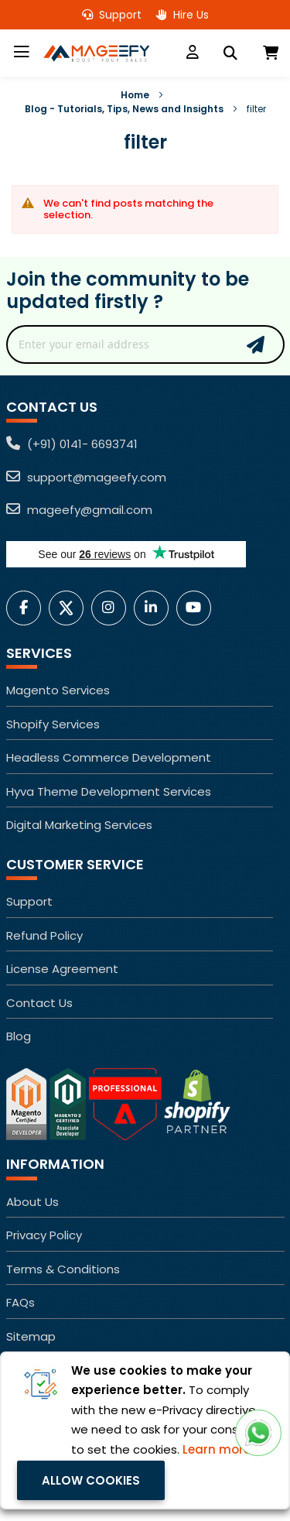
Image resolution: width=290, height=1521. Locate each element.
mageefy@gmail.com (79, 510)
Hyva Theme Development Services (108, 791)
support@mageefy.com (86, 477)
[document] (145, 1431)
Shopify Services (53, 724)
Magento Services (58, 690)
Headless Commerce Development (108, 757)
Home (135, 94)
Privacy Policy (44, 1235)
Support (112, 14)
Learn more (217, 1449)
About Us (32, 1202)
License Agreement (62, 969)
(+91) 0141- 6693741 (72, 444)
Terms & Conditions (63, 1269)
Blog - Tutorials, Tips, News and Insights (124, 108)
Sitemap (31, 1336)
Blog (18, 1036)
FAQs (20, 1302)
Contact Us (39, 1003)
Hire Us (182, 14)
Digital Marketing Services (79, 825)
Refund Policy (44, 935)
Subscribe (255, 345)
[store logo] (99, 53)
